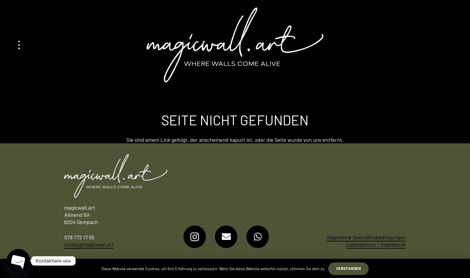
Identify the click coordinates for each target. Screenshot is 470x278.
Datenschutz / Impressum (376, 244)
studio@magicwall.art (89, 244)
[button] (19, 45)
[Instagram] (194, 237)
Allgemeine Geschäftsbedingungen (366, 237)
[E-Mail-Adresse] (226, 237)
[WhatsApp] (257, 237)
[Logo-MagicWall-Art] (235, 44)
